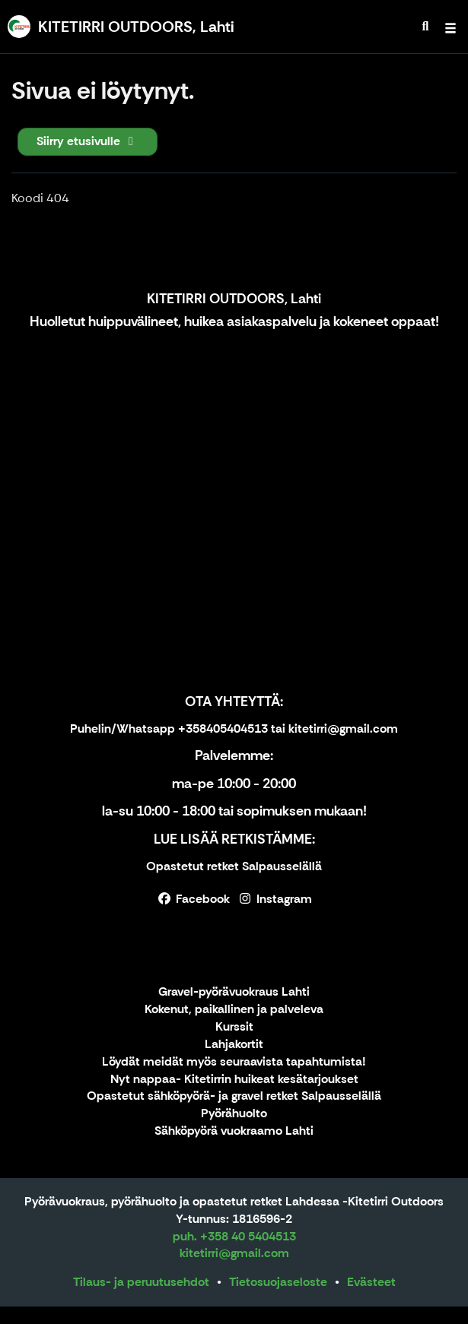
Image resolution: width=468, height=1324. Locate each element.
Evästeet (371, 1282)
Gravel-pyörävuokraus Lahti (234, 992)
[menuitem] (425, 27)
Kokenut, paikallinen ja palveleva (234, 1010)
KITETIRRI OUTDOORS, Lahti (234, 299)
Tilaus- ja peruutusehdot (141, 1282)
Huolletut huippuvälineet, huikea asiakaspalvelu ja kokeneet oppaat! (234, 321)
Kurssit (234, 1027)
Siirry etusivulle (87, 141)
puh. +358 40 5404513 (234, 1236)
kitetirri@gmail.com (234, 1253)
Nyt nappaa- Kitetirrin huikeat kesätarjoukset (234, 1079)
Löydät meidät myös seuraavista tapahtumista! (234, 1062)
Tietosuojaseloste (278, 1282)
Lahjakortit (234, 1044)
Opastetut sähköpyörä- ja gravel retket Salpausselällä (234, 1096)
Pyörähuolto (234, 1114)
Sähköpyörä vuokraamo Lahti (234, 1131)
